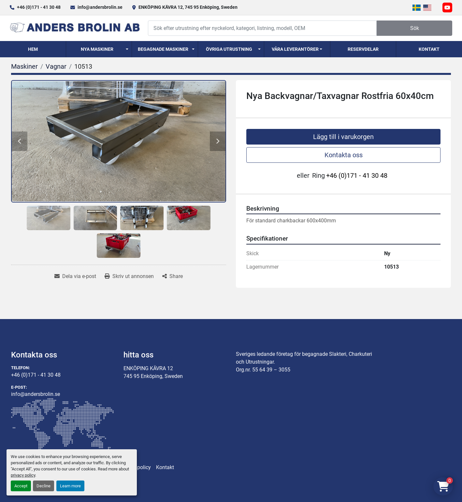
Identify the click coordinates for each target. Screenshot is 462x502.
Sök (414, 28)
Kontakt (429, 49)
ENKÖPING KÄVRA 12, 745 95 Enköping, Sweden (188, 7)
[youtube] (447, 7)
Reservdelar (363, 49)
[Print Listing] (129, 276)
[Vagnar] (56, 66)
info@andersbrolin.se (100, 7)
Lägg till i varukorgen (343, 137)
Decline (43, 485)
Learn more (70, 485)
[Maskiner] (24, 66)
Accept (20, 485)
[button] (99, 49)
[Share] (172, 276)
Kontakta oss (344, 155)
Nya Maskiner (97, 49)
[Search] (262, 28)
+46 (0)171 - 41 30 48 (39, 7)
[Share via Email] (75, 276)
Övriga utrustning (229, 49)
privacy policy (23, 475)
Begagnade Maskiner (163, 49)
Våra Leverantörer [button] (295, 49)
